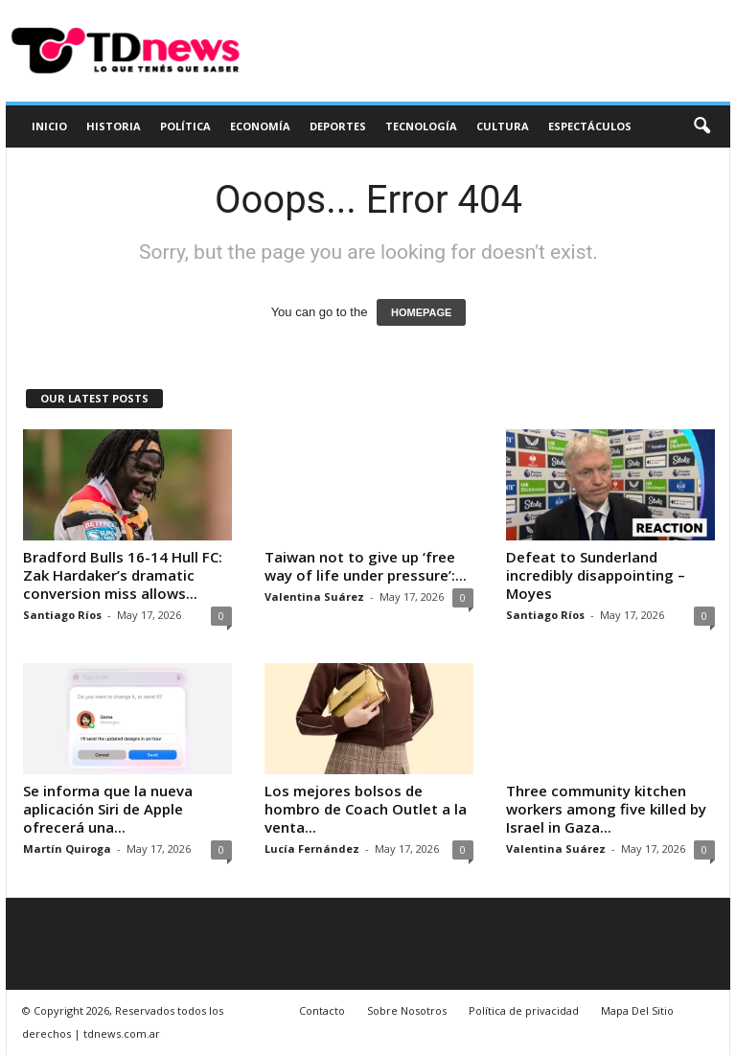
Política (185, 126)
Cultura (502, 126)
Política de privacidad (524, 1010)
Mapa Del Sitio (637, 1010)
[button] (701, 126)
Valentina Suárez (314, 596)
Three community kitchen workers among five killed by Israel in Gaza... (606, 809)
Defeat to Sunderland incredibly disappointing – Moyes (595, 575)
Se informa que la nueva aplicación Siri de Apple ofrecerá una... (108, 809)
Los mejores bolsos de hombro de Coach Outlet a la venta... (365, 809)
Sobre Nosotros (407, 1010)
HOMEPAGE (421, 312)
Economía (260, 126)
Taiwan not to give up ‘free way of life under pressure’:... (365, 566)
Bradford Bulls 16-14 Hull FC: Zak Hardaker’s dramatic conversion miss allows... (122, 575)
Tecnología (421, 126)
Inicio (49, 126)
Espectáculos (590, 126)
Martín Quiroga (67, 848)
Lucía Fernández (311, 848)
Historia (113, 126)
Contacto (322, 1010)
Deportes (338, 126)
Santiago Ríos (62, 615)
